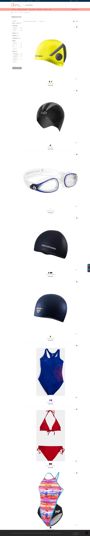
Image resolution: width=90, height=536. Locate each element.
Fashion (14, 9)
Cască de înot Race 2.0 (50, 338)
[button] (89, 270)
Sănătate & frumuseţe (23, 9)
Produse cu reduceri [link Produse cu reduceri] (30, 0)
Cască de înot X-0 (51, 147)
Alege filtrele (17, 68)
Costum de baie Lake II (50, 402)
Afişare (40, 21)
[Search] (66, 5)
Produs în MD (74, 9)
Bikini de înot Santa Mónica (50, 465)
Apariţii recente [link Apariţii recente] (23, 0)
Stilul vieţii (40, 9)
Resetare (14, 66)
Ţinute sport (20, 12)
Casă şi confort (32, 9)
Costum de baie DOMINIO (50, 529)
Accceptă (75, 533)
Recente (45, 9)
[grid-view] (77, 21)
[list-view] (74, 21)
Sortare (25, 21)
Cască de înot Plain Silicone (50, 274)
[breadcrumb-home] (11, 12)
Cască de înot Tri (50, 83)
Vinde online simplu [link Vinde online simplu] (37, 0)
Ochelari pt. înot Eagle (50, 210)
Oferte (50, 9)
